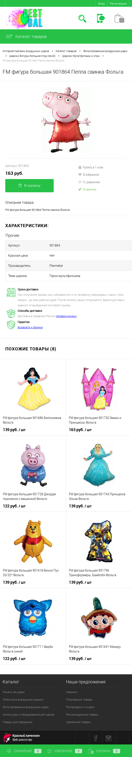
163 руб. (14, 173)
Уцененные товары (78, 722)
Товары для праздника (17, 722)
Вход (101, 3)
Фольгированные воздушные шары (26, 707)
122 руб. (14, 506)
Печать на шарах (14, 692)
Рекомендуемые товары (82, 714)
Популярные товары (79, 699)
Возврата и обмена (30, 327)
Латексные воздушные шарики (23, 699)
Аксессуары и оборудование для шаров (28, 714)
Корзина (104, 751)
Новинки (71, 692)
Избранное (64, 751)
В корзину (29, 185)
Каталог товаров (26, 36)
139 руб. (14, 429)
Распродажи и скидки (80, 707)
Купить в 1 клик (90, 167)
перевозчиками (66, 316)
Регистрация (118, 3)
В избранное (88, 174)
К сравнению (89, 182)
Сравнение (24, 751)
